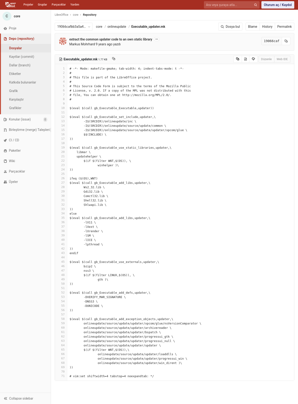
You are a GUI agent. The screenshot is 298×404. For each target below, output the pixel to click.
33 (61, 209)
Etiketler (15, 74)
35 (61, 217)
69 (61, 367)
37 (61, 226)
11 (61, 112)
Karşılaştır (16, 99)
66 (61, 354)
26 (61, 178)
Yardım (74, 4)
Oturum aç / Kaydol (278, 5)
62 (61, 336)
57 (61, 314)
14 (61, 125)
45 (61, 261)
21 (61, 156)
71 (61, 376)
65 (61, 349)
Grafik (13, 91)
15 (61, 130)
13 (61, 121)
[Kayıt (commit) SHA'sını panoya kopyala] (286, 41)
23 (61, 165)
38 (61, 231)
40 (61, 239)
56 (61, 310)
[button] (25, 398)
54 (61, 301)
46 (61, 266)
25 (61, 174)
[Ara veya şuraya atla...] (229, 5)
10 (61, 108)
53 (61, 297)
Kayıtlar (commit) (21, 57)
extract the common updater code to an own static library (110, 39)
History (267, 26)
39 (61, 235)
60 (61, 327)
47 (61, 270)
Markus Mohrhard (82, 44)
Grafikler (15, 108)
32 (61, 204)
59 (61, 323)
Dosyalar (15, 48)
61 (61, 332)
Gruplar (42, 4)
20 (61, 152)
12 (61, 116)
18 (61, 143)
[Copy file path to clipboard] (114, 59)
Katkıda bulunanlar (22, 82)
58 (61, 319)
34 (61, 213)
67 (61, 358)
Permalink (284, 26)
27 (61, 182)
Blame (252, 26)
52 (61, 292)
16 (61, 134)
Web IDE (282, 59)
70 (61, 371)
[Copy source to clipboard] (237, 59)
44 (61, 257)
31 (61, 200)
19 (61, 147)
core (99, 26)
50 (61, 283)
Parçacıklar (59, 4)
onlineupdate (117, 26)
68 (61, 362)
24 (61, 169)
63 (61, 340)
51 (61, 288)
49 (61, 279)
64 (61, 345)
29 (61, 191)
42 (61, 248)
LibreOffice (61, 14)
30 (61, 195)
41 (61, 244)
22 (61, 160)
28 (61, 187)
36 (61, 222)
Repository (89, 14)
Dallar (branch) (20, 65)
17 (61, 138)
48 (61, 275)
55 (61, 305)
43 (61, 253)
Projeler (28, 4)
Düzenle (266, 59)
